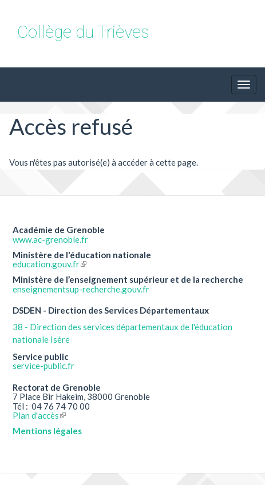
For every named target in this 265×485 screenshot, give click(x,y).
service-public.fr (43, 365)
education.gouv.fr (49, 264)
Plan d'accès (39, 415)
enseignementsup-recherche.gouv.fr (81, 289)
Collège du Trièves (83, 32)
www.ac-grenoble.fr (50, 239)
